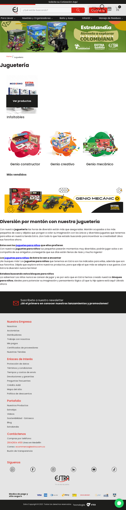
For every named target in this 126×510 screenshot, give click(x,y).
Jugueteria (18, 57)
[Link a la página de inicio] (9, 57)
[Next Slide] (122, 2)
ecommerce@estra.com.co (30, 446)
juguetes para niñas (16, 257)
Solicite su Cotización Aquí (63, 2)
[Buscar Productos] (78, 10)
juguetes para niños (28, 245)
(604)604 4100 (14, 442)
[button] (94, 10)
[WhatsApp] (119, 503)
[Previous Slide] (3, 2)
